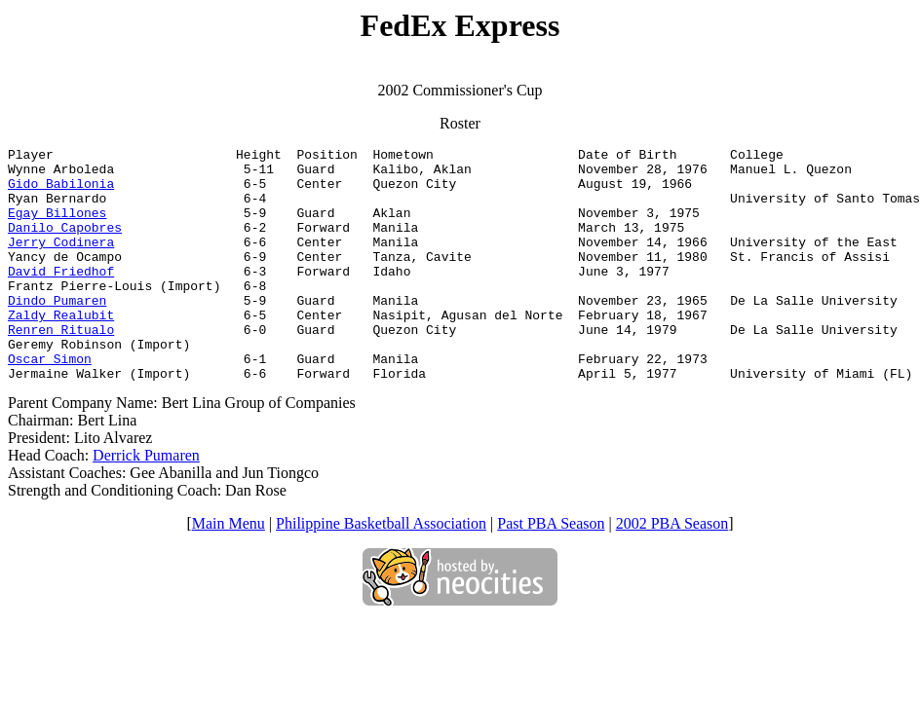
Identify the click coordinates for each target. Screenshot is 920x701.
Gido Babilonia (61, 192)
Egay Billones (57, 227)
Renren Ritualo (61, 367)
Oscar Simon (50, 402)
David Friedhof (61, 297)
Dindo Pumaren (57, 332)
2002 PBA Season (672, 570)
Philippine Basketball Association (381, 570)
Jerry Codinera (61, 262)
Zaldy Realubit (61, 349)
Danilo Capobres (65, 244)
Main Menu (228, 570)
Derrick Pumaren (146, 502)
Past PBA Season (550, 570)
